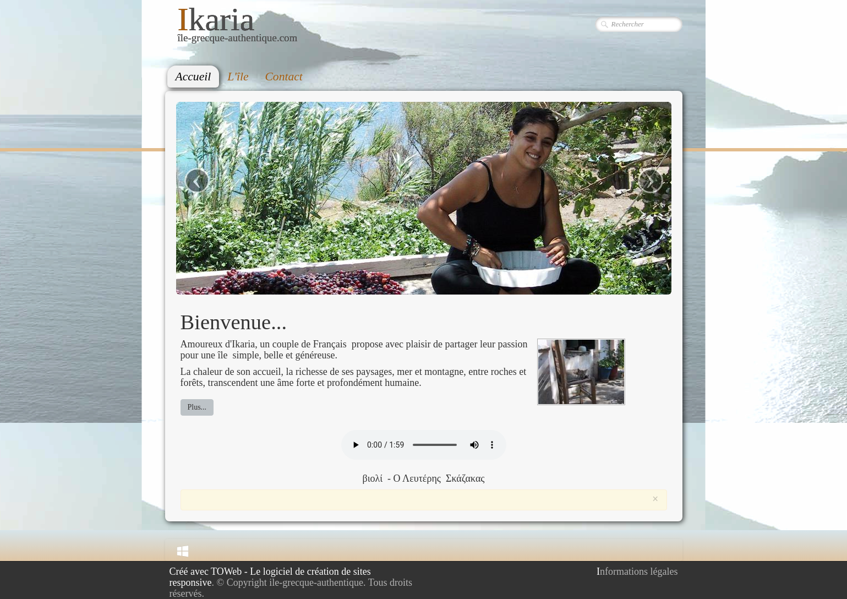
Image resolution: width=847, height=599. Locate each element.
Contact (283, 76)
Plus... (197, 407)
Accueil (193, 76)
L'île (237, 76)
